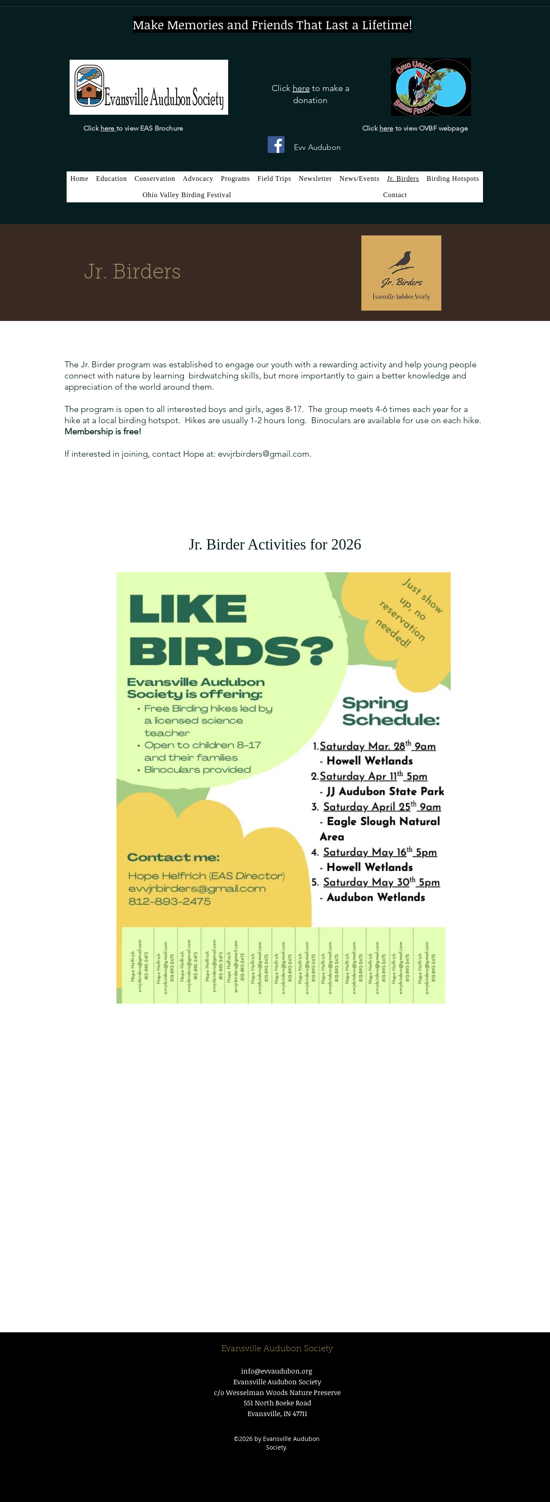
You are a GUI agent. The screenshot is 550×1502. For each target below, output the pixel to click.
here (108, 128)
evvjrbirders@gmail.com (263, 454)
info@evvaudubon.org (276, 1371)
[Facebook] (276, 144)
